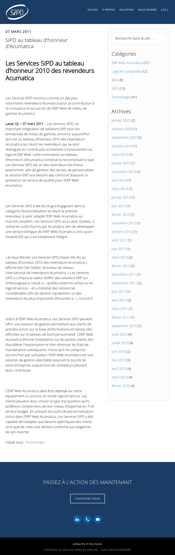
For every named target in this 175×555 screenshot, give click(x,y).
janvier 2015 (121, 163)
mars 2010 (120, 377)
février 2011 (121, 317)
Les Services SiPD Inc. (36, 12)
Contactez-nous (87, 498)
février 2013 (121, 214)
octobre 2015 (122, 146)
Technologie (35, 442)
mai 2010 (119, 360)
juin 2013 (119, 206)
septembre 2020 (124, 137)
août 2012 (119, 240)
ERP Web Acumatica (127, 62)
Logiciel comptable (126, 71)
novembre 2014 (124, 171)
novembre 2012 (124, 223)
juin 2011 (119, 291)
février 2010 (121, 385)
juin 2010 (119, 351)
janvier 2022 (121, 120)
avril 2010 (119, 368)
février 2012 (121, 266)
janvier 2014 (121, 197)
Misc (115, 80)
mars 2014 (120, 188)
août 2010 (119, 334)
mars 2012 (120, 257)
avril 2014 (119, 180)
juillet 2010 (120, 343)
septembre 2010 (124, 325)
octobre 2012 (122, 231)
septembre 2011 (124, 283)
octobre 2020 (122, 129)
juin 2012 (119, 248)
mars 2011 (120, 308)
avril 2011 (119, 300)
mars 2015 (120, 154)
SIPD (115, 88)
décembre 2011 (124, 274)
